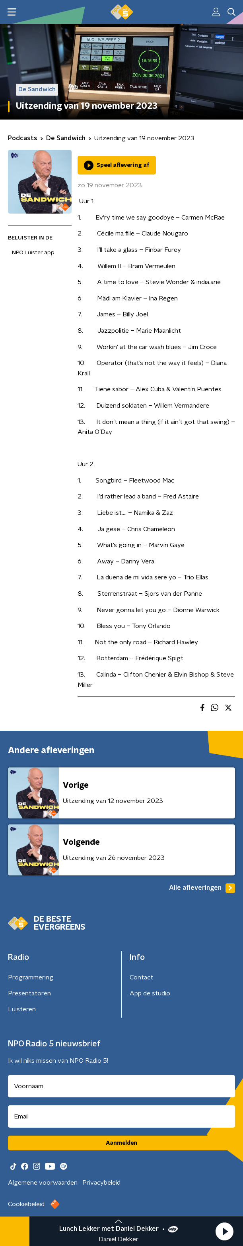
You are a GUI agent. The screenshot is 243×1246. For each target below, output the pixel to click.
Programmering (30, 977)
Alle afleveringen (202, 888)
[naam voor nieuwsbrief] (121, 1086)
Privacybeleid (101, 1182)
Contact (141, 977)
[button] (224, 1231)
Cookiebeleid (26, 1204)
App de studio (150, 993)
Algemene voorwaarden (43, 1182)
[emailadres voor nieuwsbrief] (121, 1116)
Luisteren (22, 1009)
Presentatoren (29, 993)
